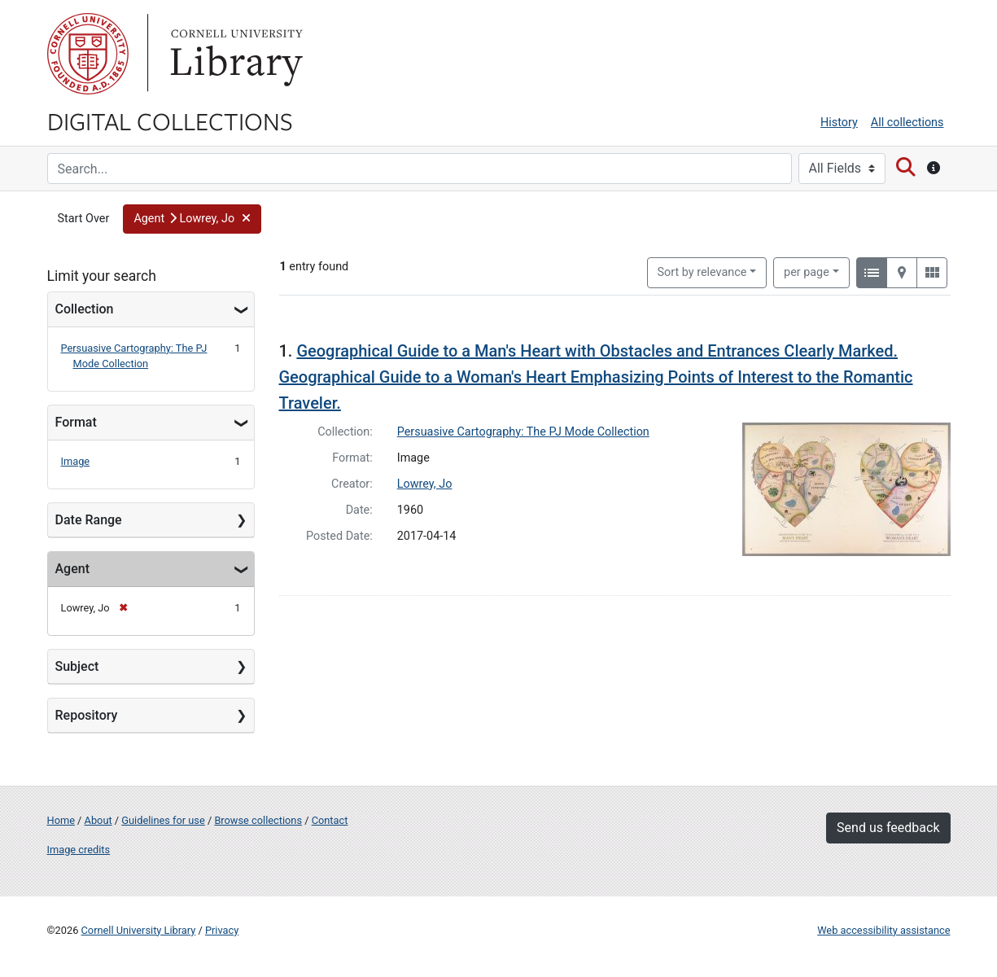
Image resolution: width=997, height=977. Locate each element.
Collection (84, 309)
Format (76, 422)
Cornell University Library (138, 930)
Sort (702, 272)
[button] (192, 219)
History (839, 122)
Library (234, 53)
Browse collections (258, 820)
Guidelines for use (162, 820)
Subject (77, 666)
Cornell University (88, 53)
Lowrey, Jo (425, 484)
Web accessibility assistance (883, 930)
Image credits (79, 849)
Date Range (88, 520)
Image (75, 461)
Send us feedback (888, 827)
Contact (330, 820)
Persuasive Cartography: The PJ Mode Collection (523, 432)
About (98, 820)
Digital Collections (170, 120)
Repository (86, 715)
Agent (72, 568)
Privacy (221, 930)
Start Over (84, 219)
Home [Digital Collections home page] (61, 820)
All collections (907, 122)
